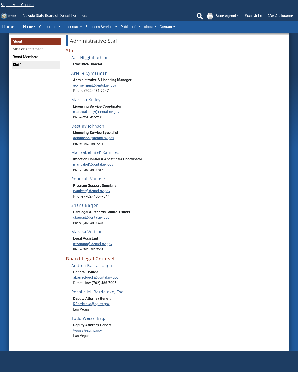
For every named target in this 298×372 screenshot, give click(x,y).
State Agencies (228, 16)
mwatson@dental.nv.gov (92, 244)
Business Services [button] (99, 27)
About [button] (148, 27)
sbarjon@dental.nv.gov (91, 217)
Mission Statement (28, 49)
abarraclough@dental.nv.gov (95, 277)
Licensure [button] (71, 27)
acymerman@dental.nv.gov (94, 85)
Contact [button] (166, 27)
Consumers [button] (48, 27)
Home (7, 27)
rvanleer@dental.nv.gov (91, 191)
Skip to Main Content (17, 5)
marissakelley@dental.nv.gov (96, 112)
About (17, 41)
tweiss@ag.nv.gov (87, 330)
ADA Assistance (280, 16)
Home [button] (28, 27)
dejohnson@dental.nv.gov (93, 138)
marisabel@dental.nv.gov (93, 164)
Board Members (25, 57)
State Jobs (253, 16)
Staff (17, 65)
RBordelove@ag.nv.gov (91, 304)
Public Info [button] (129, 27)
